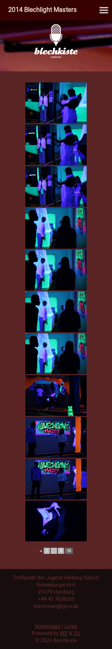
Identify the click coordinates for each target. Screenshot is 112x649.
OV (77, 633)
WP (64, 633)
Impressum (47, 626)
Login (70, 626)
